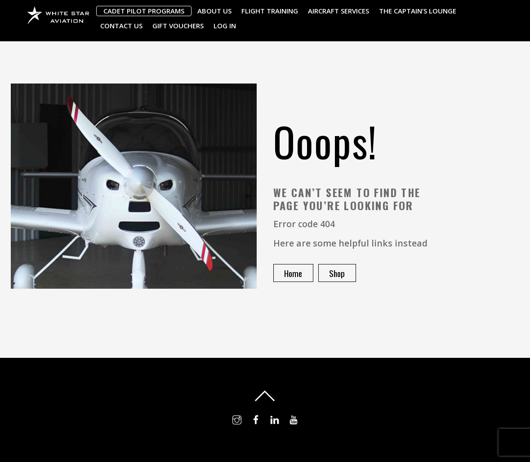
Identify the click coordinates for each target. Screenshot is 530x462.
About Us (214, 10)
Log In (225, 25)
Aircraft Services (338, 10)
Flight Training (269, 10)
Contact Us (121, 25)
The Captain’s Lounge (417, 10)
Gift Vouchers (178, 25)
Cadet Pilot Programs (143, 10)
